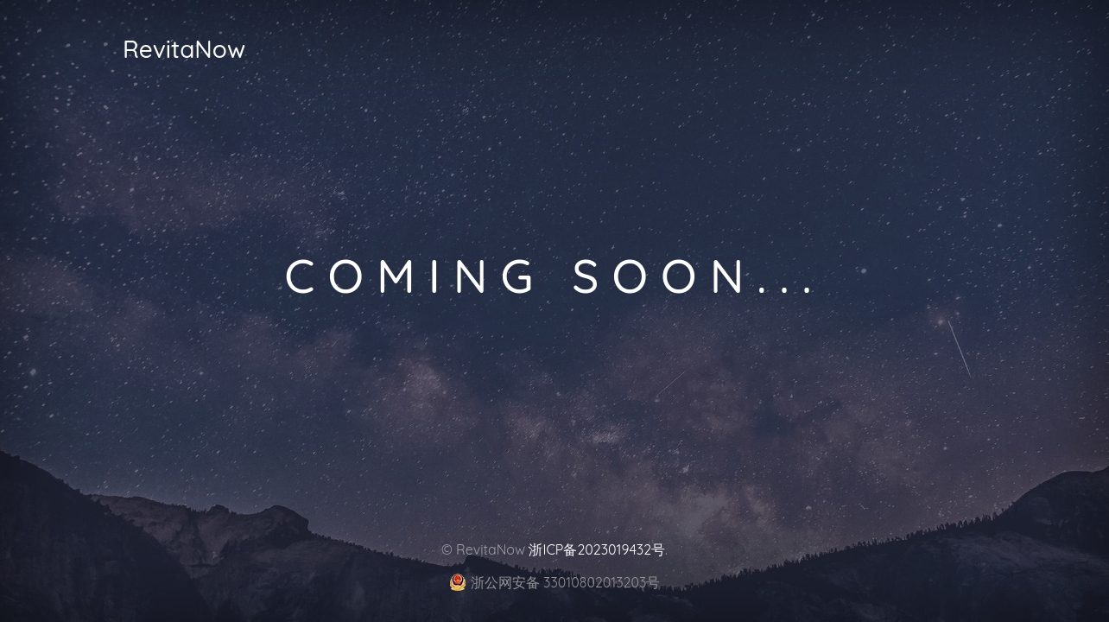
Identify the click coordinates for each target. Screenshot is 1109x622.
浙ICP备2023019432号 (597, 549)
